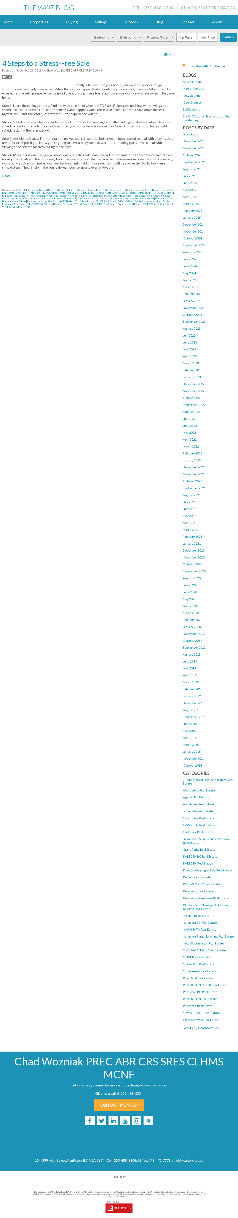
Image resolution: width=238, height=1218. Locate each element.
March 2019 (191, 682)
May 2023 (189, 349)
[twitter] (101, 1120)
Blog (159, 22)
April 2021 (190, 522)
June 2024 (190, 266)
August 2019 (192, 654)
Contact (188, 22)
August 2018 (192, 710)
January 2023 (192, 377)
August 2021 (192, 495)
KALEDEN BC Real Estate (200, 856)
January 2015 (192, 751)
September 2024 (194, 245)
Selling (100, 22)
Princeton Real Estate (197, 1006)
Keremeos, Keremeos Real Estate (205, 898)
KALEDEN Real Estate (198, 863)
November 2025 (193, 148)
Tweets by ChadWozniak (200, 1028)
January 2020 (192, 627)
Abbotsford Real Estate (199, 790)
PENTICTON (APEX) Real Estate (205, 985)
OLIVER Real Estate (196, 957)
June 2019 (190, 661)
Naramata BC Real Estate (200, 922)
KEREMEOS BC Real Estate (201, 884)
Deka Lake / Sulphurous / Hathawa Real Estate (92, 192)
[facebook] (90, 1120)
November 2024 (193, 231)
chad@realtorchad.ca (208, 7)
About (217, 22)
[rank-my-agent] (148, 1120)
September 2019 (194, 647)
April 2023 (190, 356)
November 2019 (193, 633)
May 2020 (189, 599)
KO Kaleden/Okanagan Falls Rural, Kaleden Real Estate (206, 906)
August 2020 (192, 578)
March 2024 (191, 287)
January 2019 (192, 696)
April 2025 (190, 197)
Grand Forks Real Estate (199, 849)
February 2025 (192, 210)
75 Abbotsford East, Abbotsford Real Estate (38, 190)
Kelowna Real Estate (197, 877)
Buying (72, 22)
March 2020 (191, 613)
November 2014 (193, 758)
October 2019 (192, 640)
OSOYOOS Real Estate (198, 964)
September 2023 (194, 321)
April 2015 (190, 737)
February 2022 (192, 453)
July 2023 (189, 335)
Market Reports (193, 88)
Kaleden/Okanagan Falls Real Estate (207, 870)
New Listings (191, 95)
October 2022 (192, 398)
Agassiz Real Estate (196, 797)
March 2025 (191, 203)
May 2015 (189, 731)
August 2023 (192, 328)
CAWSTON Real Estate (199, 825)
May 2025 (189, 190)
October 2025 (192, 155)
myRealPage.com (119, 1181)
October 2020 (192, 564)
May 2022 (189, 432)
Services (131, 22)
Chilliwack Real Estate (197, 832)
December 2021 (193, 467)
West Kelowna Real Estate (201, 1019)
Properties (39, 22)
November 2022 (193, 391)
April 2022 (190, 439)
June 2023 (190, 342)
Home (7, 22)
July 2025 (189, 176)
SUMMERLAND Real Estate (201, 1012)
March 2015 (191, 744)
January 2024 (192, 301)
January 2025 (192, 217)
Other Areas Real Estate (199, 971)
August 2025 (192, 169)
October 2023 (192, 314)
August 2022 (192, 412)
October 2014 (192, 765)
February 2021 (192, 536)
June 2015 (190, 724)
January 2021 (192, 543)
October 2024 (192, 238)
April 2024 (190, 280)
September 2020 (194, 571)
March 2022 (191, 446)
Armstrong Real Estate (198, 804)
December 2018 (193, 703)
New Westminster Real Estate (203, 943)
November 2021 (193, 474)
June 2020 (190, 592)
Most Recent (192, 134)
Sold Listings (191, 109)
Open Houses (192, 102)
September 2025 (194, 162)
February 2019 (192, 689)
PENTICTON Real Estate (200, 999)
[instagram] (136, 1120)
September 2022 (194, 405)
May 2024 (189, 273)
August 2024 (192, 252)
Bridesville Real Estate (198, 811)
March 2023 (191, 363)
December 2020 (193, 550)
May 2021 (189, 516)
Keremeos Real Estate (198, 891)
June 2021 (190, 509)
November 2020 (193, 557)
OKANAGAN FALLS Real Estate (204, 950)
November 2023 (193, 307)
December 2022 (193, 384)
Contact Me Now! (119, 1105)
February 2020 (192, 620)
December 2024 (193, 224)
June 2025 (190, 183)
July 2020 (189, 585)
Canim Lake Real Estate (198, 818)
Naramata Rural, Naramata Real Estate (208, 936)
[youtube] (125, 1120)
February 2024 (192, 294)
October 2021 (192, 481)
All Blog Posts (192, 81)
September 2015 (194, 717)
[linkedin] (113, 1120)
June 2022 (190, 425)
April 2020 (190, 606)
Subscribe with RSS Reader (203, 66)
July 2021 (189, 502)
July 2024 (189, 259)
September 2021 (194, 488)
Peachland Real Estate (198, 978)
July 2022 (189, 418)
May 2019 (189, 668)
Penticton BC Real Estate (200, 992)
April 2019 (190, 675)
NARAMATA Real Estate (199, 929)
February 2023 (192, 370)
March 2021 (191, 529)
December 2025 (193, 141)
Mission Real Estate (196, 915)
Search (228, 37)
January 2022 (192, 460)
